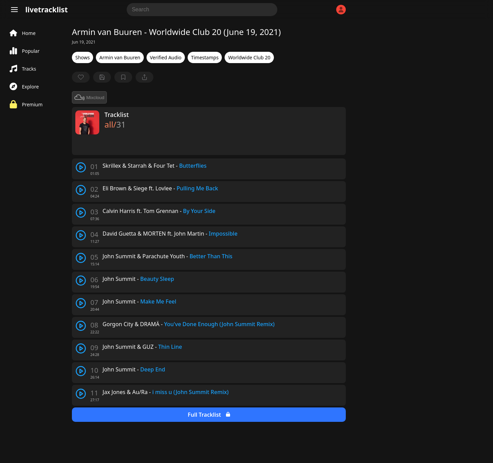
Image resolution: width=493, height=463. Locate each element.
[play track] (80, 167)
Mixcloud (89, 97)
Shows (82, 57)
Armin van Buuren (119, 57)
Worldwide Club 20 (249, 57)
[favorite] (81, 77)
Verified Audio (165, 57)
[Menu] (14, 9)
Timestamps (204, 57)
